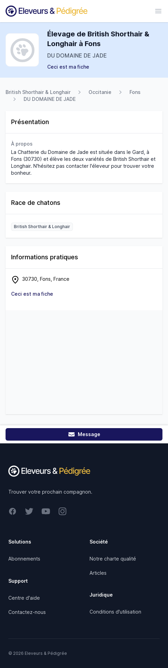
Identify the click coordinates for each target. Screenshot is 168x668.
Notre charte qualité (113, 559)
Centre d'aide (24, 598)
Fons (135, 92)
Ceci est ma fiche (68, 67)
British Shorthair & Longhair (38, 92)
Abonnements (24, 559)
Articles (98, 573)
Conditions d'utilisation (115, 612)
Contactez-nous (27, 612)
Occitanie (100, 92)
